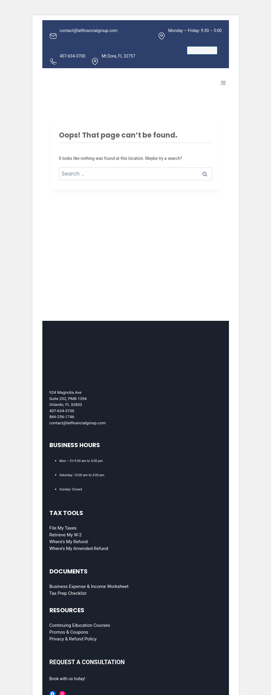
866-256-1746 (61, 416)
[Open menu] (223, 82)
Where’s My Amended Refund (78, 548)
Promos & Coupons (68, 632)
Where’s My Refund (68, 541)
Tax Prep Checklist (68, 593)
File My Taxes (63, 528)
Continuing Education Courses (79, 625)
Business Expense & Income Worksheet (89, 586)
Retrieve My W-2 (65, 535)
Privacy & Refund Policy (73, 639)
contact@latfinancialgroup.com (77, 422)
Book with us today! (67, 678)
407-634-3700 (61, 410)
